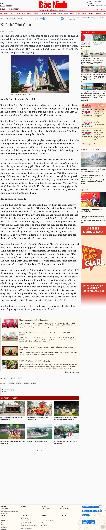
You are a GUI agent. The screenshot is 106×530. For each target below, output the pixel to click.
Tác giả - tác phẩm (45, 508)
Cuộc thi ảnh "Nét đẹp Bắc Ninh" (48, 527)
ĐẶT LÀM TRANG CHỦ (90, 506)
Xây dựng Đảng (5, 508)
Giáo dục (63, 515)
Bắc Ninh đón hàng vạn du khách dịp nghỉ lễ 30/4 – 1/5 (99, 76)
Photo (2, 524)
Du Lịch (42, 522)
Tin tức (22, 517)
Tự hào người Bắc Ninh (26, 522)
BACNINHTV (15, 9)
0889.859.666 (96, 511)
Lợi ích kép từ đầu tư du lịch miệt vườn (34, 361)
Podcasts (3, 529)
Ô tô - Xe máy (44, 525)
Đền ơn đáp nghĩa (64, 508)
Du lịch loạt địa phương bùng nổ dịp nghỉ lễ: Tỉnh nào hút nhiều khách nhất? (92, 181)
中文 (8, 9)
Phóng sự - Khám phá (26, 520)
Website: (86, 515)
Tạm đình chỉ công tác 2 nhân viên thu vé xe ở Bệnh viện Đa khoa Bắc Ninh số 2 (86, 78)
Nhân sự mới (4, 513)
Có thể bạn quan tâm (9, 398)
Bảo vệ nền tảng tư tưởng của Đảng (9, 511)
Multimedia (5, 521)
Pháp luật (44, 515)
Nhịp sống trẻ (25, 515)
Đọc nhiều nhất (88, 32)
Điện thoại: (86, 511)
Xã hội (62, 506)
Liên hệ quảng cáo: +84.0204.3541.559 (88, 522)
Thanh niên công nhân (26, 518)
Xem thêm (39, 450)
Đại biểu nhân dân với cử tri (47, 520)
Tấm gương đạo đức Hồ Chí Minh (9, 510)
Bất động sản (44, 524)
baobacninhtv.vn (86, 517)
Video (2, 523)
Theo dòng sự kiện (25, 524)
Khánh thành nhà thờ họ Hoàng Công (34, 320)
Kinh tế (23, 506)
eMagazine (4, 526)
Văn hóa (43, 506)
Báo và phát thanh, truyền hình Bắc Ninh (93, 18)
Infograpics (4, 527)
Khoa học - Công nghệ (26, 528)
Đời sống (4, 515)
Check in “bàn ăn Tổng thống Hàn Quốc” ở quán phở (92, 176)
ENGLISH (3, 9)
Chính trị (4, 506)
